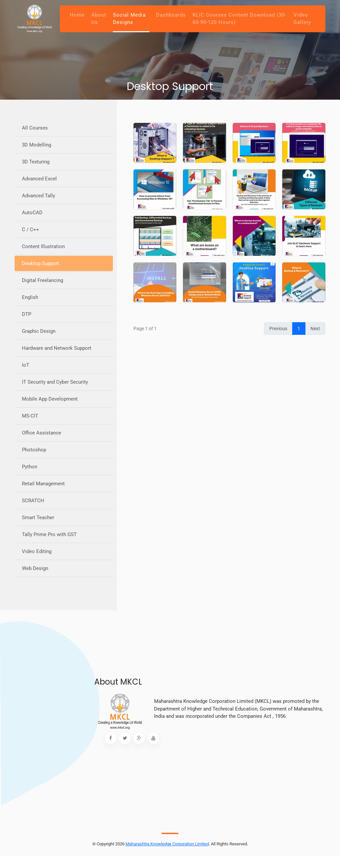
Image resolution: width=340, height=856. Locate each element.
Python (29, 467)
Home (77, 15)
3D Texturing (35, 162)
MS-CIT (30, 416)
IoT (25, 365)
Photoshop (34, 450)
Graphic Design (38, 331)
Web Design (35, 568)
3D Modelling (36, 145)
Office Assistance (41, 433)
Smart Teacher (38, 518)
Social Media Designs (129, 19)
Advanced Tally (38, 196)
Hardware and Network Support (56, 348)
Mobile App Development (50, 399)
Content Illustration (43, 246)
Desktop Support (40, 263)
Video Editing (36, 551)
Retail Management (43, 484)
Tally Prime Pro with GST (49, 534)
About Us (98, 19)
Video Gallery (302, 19)
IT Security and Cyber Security (55, 382)
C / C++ (30, 230)
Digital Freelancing (42, 280)
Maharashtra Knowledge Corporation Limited (167, 843)
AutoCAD (32, 213)
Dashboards (171, 15)
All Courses (35, 128)
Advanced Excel (39, 179)
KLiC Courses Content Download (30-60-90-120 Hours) (239, 19)
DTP (26, 314)
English (30, 297)
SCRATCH (33, 501)
